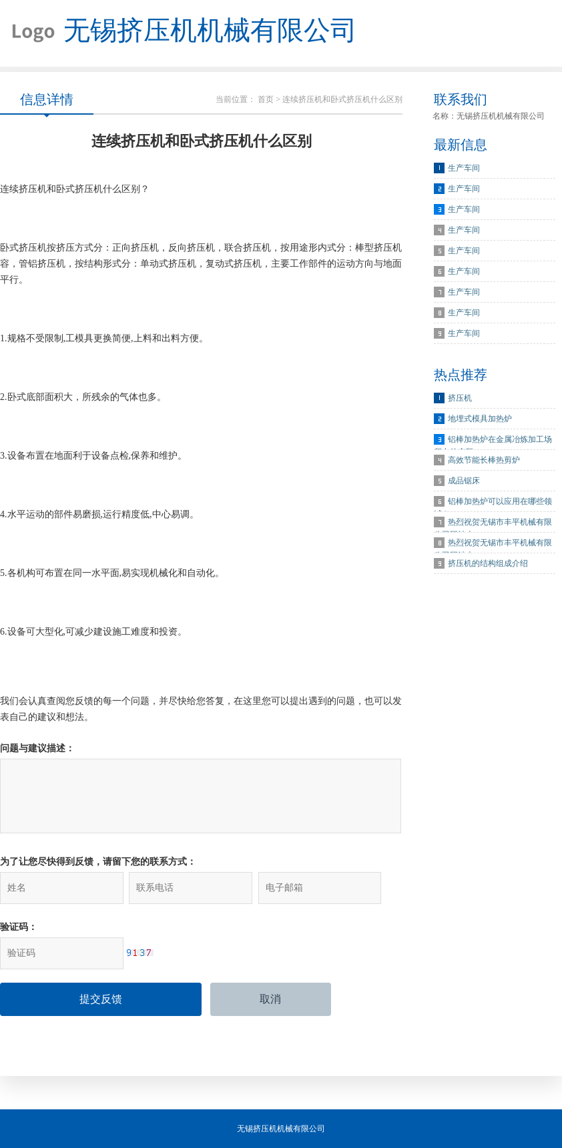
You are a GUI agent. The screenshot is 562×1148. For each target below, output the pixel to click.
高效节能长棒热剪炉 (484, 460)
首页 (266, 99)
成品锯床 (464, 480)
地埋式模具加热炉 (480, 418)
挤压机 (460, 398)
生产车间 (464, 168)
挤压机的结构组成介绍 (488, 563)
